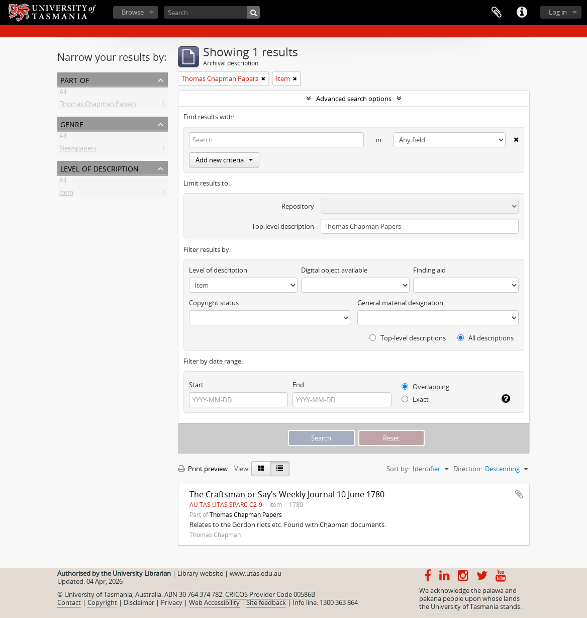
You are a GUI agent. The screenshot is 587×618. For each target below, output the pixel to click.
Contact (69, 602)
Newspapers (77, 149)
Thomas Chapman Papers (97, 105)
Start (196, 384)
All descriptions (485, 337)
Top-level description (283, 226)
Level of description (99, 167)
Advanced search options (354, 98)
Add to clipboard (519, 494)
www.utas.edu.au (255, 573)
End (298, 384)
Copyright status (214, 302)
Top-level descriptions (407, 337)
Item (66, 194)
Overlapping (425, 386)
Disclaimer (139, 602)
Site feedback (266, 602)
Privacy (171, 602)
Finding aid (429, 270)
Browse (133, 12)
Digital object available (334, 270)
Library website (200, 573)
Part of (74, 79)
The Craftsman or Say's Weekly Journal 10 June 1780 (286, 494)
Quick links (521, 12)
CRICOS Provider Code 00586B (270, 594)
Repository (297, 206)
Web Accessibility (214, 602)
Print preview (203, 468)
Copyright (102, 602)
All (62, 93)
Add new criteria (224, 159)
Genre (71, 123)
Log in (558, 12)
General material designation (400, 302)
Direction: (467, 468)
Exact (415, 399)
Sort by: (398, 468)
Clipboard (496, 12)
